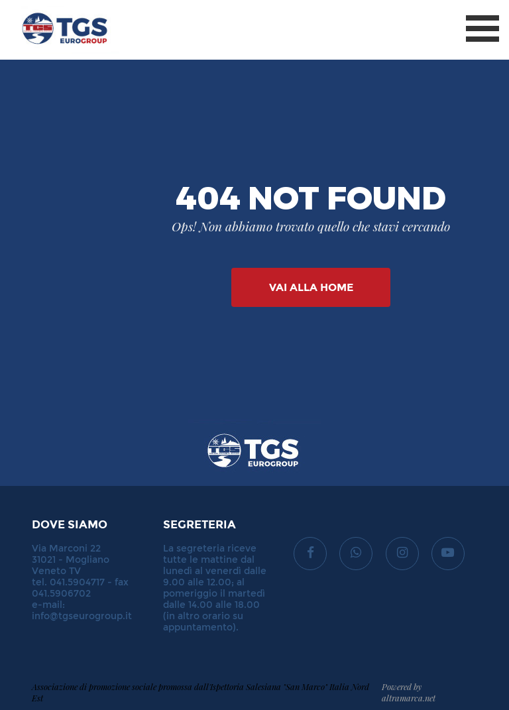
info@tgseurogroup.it (82, 616)
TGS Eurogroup (52, 6)
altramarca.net (408, 697)
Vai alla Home (311, 287)
